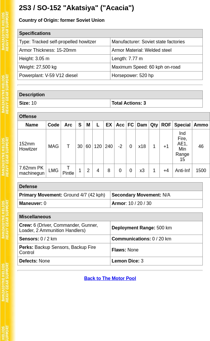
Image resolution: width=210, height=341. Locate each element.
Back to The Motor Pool (110, 278)
